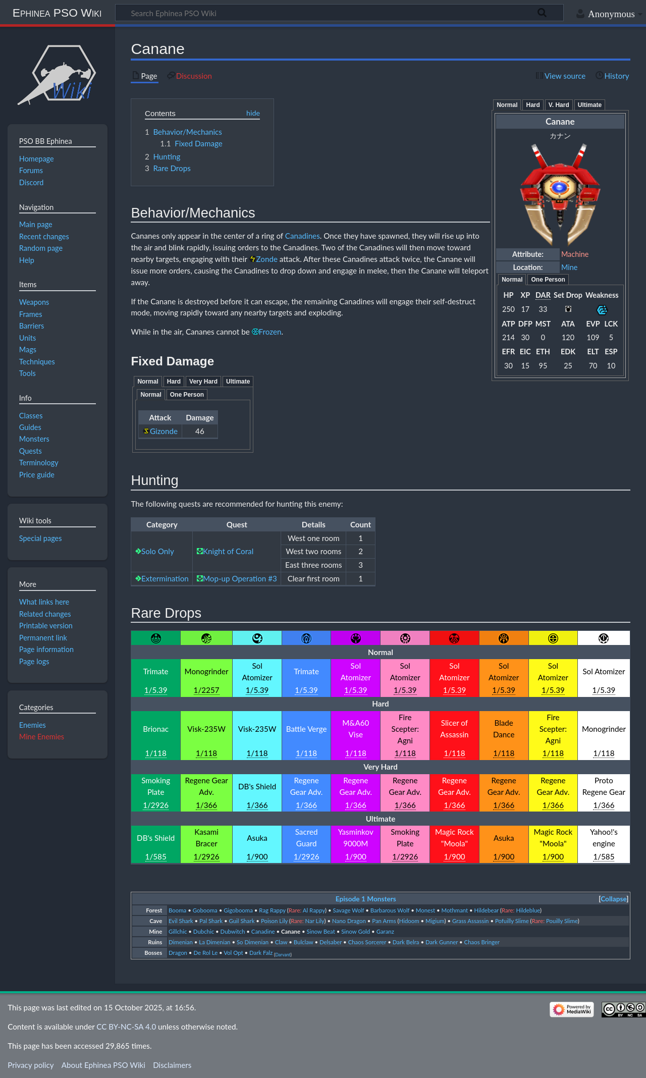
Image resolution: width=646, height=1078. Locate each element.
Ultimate (590, 105)
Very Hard (203, 381)
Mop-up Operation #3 (240, 578)
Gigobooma (238, 910)
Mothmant (455, 910)
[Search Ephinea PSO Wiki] (339, 13)
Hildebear (486, 910)
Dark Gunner (441, 942)
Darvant (282, 954)
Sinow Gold (355, 931)
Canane (290, 931)
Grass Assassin (470, 921)
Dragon (178, 952)
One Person (548, 279)
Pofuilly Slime (512, 921)
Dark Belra (406, 942)
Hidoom (409, 921)
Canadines (302, 235)
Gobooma (205, 910)
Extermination (165, 578)
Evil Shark (181, 921)
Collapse (613, 899)
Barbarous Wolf (390, 910)
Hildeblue (528, 910)
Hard (533, 105)
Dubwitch (233, 931)
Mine (569, 267)
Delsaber (330, 942)
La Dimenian (214, 942)
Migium (434, 921)
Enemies (32, 725)
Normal (507, 105)
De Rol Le (205, 952)
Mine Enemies (41, 736)
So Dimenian (252, 942)
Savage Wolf (348, 910)
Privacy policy (30, 1064)
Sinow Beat (321, 931)
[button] (613, 899)
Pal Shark (211, 921)
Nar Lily (315, 921)
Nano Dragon (349, 921)
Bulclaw (303, 942)
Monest (425, 910)
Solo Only (157, 551)
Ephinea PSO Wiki (57, 12)
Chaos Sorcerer (367, 942)
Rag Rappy (272, 910)
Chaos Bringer (482, 942)
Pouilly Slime (562, 921)
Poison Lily (274, 921)
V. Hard (559, 105)
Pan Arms (384, 921)
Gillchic (178, 931)
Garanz (385, 931)
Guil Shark (242, 921)
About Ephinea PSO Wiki (103, 1064)
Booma (177, 910)
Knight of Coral (228, 551)
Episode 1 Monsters (366, 899)
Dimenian (181, 942)
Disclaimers (172, 1064)
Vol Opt (233, 952)
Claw (281, 942)
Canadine (263, 931)
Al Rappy (314, 910)
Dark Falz (261, 952)
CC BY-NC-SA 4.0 (126, 1026)
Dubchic (203, 931)
